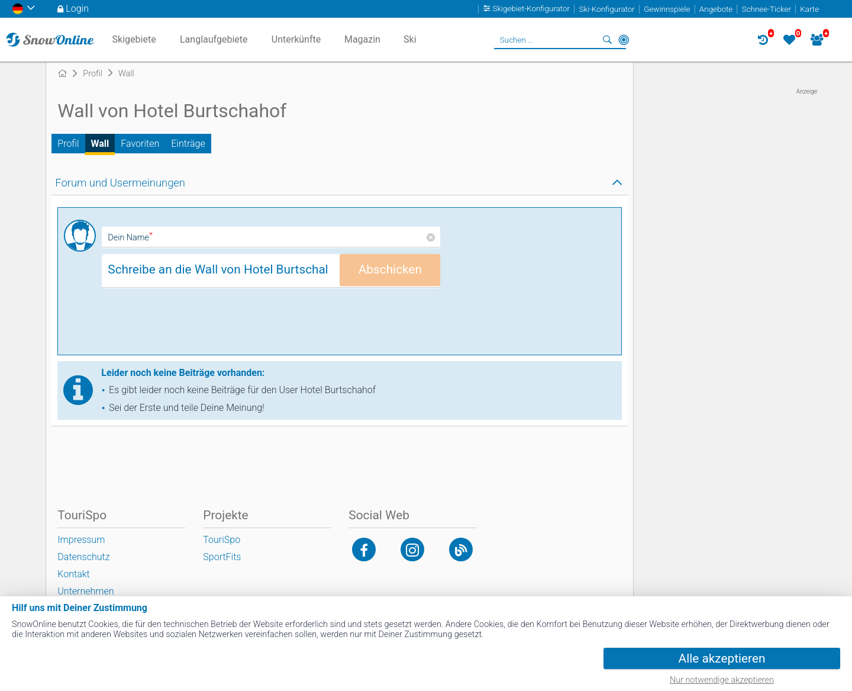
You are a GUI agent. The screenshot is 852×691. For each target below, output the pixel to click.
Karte (809, 9)
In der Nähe (623, 39)
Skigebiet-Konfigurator (531, 9)
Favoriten (140, 143)
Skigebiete (134, 39)
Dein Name (130, 238)
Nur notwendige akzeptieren (722, 680)
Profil (68, 143)
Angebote (715, 9)
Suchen (607, 39)
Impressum (81, 539)
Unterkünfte (296, 39)
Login (77, 8)
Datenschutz (83, 557)
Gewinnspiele (667, 9)
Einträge (188, 143)
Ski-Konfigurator (606, 9)
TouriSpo (221, 539)
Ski (410, 39)
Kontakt (73, 574)
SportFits (222, 557)
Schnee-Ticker (766, 9)
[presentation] (192, 326)
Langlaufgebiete (213, 39)
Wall (100, 143)
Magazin (362, 39)
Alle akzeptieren (722, 658)
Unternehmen (85, 591)
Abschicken (390, 269)
